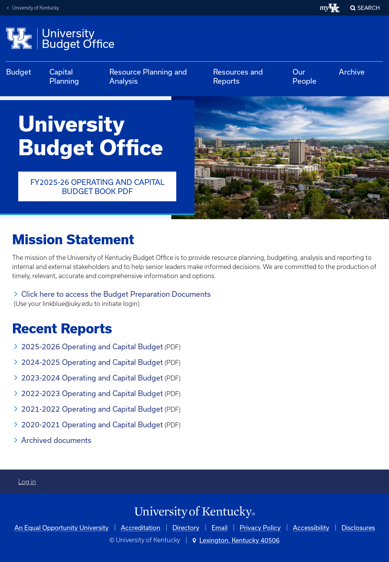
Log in (27, 481)
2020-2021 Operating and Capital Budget (92, 424)
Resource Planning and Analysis (148, 76)
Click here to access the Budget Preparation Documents (116, 294)
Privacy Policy (260, 527)
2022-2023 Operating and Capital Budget (92, 393)
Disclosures (358, 527)
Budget (18, 71)
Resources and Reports (238, 76)
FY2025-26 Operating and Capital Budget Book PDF (97, 187)
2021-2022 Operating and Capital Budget (92, 408)
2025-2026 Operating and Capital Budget (92, 346)
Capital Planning (64, 76)
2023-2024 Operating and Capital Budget (92, 377)
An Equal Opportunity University (61, 527)
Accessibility (311, 527)
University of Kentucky (35, 7)
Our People (304, 76)
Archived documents (57, 440)
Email (220, 527)
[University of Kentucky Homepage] (194, 512)
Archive (352, 71)
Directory (185, 527)
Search (368, 8)
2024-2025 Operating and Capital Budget (92, 362)
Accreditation (140, 527)
